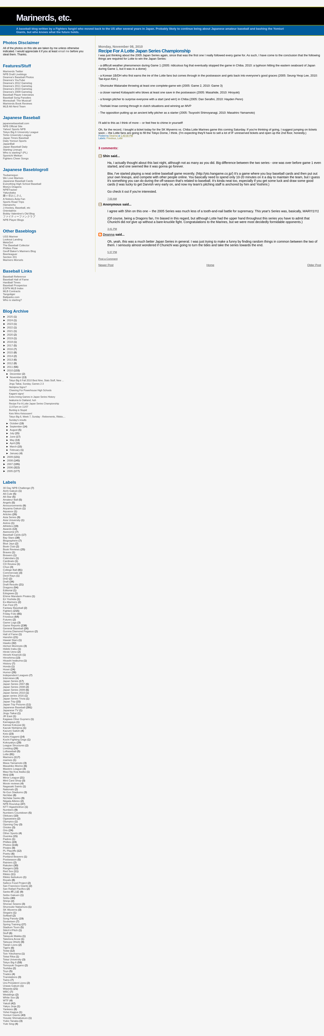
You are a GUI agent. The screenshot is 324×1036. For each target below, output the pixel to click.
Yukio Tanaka (11, 1020)
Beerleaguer (10, 254)
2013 (10, 359)
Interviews (9, 678)
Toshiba (7, 968)
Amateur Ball (10, 499)
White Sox (9, 997)
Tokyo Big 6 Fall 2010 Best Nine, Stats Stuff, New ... (36, 380)
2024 (10, 320)
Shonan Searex (12, 903)
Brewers (8, 555)
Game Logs (10, 622)
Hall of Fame (10, 634)
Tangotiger (9, 294)
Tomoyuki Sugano (13, 965)
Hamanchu (9, 204)
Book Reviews (11, 549)
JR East (7, 716)
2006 (10, 467)
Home (210, 265)
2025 (10, 316)
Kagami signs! (16, 393)
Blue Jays (8, 543)
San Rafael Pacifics (14, 888)
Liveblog (8, 748)
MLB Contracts (11, 291)
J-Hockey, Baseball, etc (16, 207)
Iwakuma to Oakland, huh (22, 400)
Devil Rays (9, 575)
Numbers (8, 809)
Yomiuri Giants (11, 1014)
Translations (10, 976)
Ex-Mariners (10, 601)
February (15, 450)
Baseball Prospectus (15, 285)
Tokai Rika (9, 956)
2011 (10, 366)
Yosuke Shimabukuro (15, 1017)
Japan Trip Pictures (14, 704)
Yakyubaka (9, 192)
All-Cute (7, 493)
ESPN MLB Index (13, 288)
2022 (10, 327)
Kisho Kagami (11, 736)
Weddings (9, 994)
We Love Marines (13, 177)
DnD (5, 578)
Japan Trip (9, 701)
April (13, 443)
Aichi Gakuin (10, 490)
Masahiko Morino (13, 765)
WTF (6, 1000)
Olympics (8, 821)
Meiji (5, 774)
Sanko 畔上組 (11, 891)
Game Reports (11, 625)
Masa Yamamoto (13, 762)
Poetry (7, 853)
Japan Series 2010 (14, 692)
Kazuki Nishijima (12, 727)
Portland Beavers (13, 856)
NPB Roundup (11, 803)
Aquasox (8, 511)
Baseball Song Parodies (17, 97)
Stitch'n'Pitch (10, 930)
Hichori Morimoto (13, 645)
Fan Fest (8, 604)
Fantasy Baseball (13, 607)
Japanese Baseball (14, 707)
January (15, 453)
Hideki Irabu (10, 648)
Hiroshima (9, 657)
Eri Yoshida (9, 599)
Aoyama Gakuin (12, 508)
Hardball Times (11, 282)
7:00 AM (112, 198)
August (14, 430)
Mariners (8, 757)
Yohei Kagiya (10, 1012)
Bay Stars (8, 537)
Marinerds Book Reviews (17, 103)
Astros (6, 522)
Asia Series (9, 517)
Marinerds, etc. (43, 18)
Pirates (7, 847)
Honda (7, 666)
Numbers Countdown (15, 812)
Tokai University (12, 959)
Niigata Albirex (11, 800)
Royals (7, 879)
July (12, 433)
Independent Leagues (15, 675)
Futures (7, 619)
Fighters (7, 610)
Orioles (7, 827)
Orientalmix (9, 210)
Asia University (11, 520)
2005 (10, 470)
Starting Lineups (12, 149)
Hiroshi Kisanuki (12, 654)
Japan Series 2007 (14, 683)
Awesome (8, 531)
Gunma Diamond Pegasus (18, 631)
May (12, 440)
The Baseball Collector (16, 245)
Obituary (8, 815)
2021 (10, 331)
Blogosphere (10, 540)
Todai (6, 950)
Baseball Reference (14, 276)
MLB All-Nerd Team (14, 106)
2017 (10, 345)
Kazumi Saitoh (11, 730)
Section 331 (10, 256)
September (16, 426)
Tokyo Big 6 (10, 962)
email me (64, 51)
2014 (10, 355)
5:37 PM (112, 252)
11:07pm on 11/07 (18, 406)
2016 (10, 349)
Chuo (6, 566)
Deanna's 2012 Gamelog (17, 82)
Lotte (120, 138)
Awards (7, 528)
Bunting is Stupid (18, 410)
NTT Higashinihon (13, 806)
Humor (7, 672)
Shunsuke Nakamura (15, 906)
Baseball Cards (12, 534)
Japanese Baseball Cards (18, 180)
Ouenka (7, 836)
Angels (7, 502)
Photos (7, 844)
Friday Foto (9, 613)
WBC (6, 991)
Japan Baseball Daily (15, 146)
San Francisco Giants (15, 885)
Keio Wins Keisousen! (20, 413)
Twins (6, 979)
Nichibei (7, 795)
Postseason (10, 859)
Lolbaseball (9, 751)
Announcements (12, 505)
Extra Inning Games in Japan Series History (32, 396)
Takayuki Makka (12, 935)
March (14, 446)
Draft (6, 581)
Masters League (12, 768)
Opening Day (10, 824)
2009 (10, 456)
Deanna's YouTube (14, 80)
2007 (10, 464)
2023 (10, 323)
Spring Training (12, 924)
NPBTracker (10, 189)
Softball (7, 915)
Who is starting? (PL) (15, 152)
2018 (10, 341)
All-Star (7, 496)
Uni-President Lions (14, 982)
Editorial (7, 590)
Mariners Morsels (13, 259)
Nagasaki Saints (12, 786)
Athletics (8, 525)
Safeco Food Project (15, 882)
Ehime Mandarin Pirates (17, 596)
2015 (10, 352)
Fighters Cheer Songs (16, 158)
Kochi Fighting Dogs (15, 739)
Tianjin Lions (10, 944)
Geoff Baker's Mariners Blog (19, 251)
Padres (7, 838)
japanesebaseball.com (16, 123)
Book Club (9, 546)
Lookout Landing (12, 239)
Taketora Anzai (11, 938)
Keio (5, 733)
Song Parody (10, 918)
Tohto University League (17, 134)
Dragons (8, 587)
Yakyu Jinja (9, 1006)
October (15, 423)
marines (7, 759)
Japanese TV (10, 710)
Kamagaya (9, 721)
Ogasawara (9, 818)
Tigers (6, 947)
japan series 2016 (13, 695)
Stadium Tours (11, 927)
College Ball (10, 569)
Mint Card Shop (12, 780)
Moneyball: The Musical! (17, 100)
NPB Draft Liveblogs (15, 74)
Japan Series (10, 680)
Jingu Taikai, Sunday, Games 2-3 (26, 383)
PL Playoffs (9, 850)
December (16, 373)
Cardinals (8, 561)
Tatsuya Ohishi (11, 941)
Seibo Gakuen (11, 895)
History (7, 663)
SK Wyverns (10, 909)
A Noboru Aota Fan (14, 198)
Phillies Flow (10, 248)
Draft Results (10, 584)
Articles (7, 514)
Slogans (7, 912)
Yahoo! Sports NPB (14, 129)
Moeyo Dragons (12, 186)
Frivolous (111, 138)
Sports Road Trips (13, 201)
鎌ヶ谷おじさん (12, 195)
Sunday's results (17, 420)
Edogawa (8, 593)
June (13, 436)
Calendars (9, 558)
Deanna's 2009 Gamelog (17, 91)
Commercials (10, 572)
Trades (7, 974)
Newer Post (105, 265)
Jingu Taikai (10, 713)
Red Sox (8, 871)
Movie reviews (11, 783)
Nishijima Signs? (18, 387)
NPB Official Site (12, 126)
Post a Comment (107, 258)
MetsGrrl (8, 242)
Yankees (8, 1009)
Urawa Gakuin (11, 985)
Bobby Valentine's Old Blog (19, 213)
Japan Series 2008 (14, 686)
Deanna (109, 234)
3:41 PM (112, 229)
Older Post (314, 265)
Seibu (6, 897)
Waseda (8, 988)
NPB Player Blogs (13, 219)
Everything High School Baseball (22, 183)
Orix (5, 830)
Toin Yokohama (12, 953)
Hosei (6, 669)
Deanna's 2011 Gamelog (17, 85)
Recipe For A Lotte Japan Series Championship (34, 403)
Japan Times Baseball (16, 137)
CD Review (9, 563)
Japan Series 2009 (14, 689)
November (16, 377)
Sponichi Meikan (12, 155)
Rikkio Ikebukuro (12, 877)
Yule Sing (8, 1023)
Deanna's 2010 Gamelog (17, 88)
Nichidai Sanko (11, 798)
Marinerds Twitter (13, 71)
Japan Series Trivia (14, 698)
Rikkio (6, 874)
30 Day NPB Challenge (16, 487)
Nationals (8, 789)
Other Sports (10, 833)
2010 (10, 370)
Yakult (6, 1003)
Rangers (8, 868)
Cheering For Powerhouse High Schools (30, 390)
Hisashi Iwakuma (13, 660)
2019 (10, 338)
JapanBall (8, 143)
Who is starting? (12, 299)
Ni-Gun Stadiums (13, 792)
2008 (10, 460)
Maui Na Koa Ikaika (14, 771)
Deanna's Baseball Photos (18, 77)
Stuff (5, 933)
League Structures (14, 745)
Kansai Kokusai (12, 724)
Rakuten (8, 865)
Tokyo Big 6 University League (20, 132)
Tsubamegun (10, 175)
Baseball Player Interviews (18, 94)
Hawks (7, 642)
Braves (7, 552)
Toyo (6, 971)
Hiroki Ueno (10, 651)
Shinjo (6, 900)
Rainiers (8, 862)
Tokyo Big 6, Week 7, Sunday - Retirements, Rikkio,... (37, 416)
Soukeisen (9, 921)
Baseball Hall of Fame (16, 279)
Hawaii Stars (10, 640)
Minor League (11, 777)
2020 (10, 334)
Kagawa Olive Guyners (16, 719)
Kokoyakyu (9, 742)
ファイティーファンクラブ (19, 216)
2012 (10, 363)
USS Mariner (10, 236)
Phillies (7, 841)
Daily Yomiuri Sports (15, 140)
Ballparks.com (11, 297)
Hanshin (8, 637)
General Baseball (13, 628)
